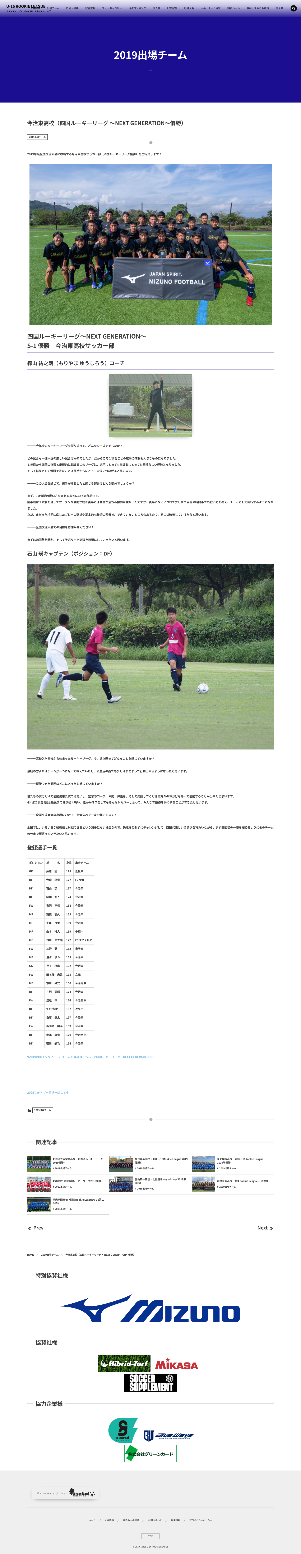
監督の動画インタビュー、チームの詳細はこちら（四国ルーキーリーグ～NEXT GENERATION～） (91, 1057)
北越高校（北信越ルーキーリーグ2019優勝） (78, 1181)
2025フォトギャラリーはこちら (48, 1093)
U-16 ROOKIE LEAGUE (25, 6)
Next (265, 1227)
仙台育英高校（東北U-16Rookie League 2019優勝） (161, 1160)
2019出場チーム (37, 137)
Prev (35, 1227)
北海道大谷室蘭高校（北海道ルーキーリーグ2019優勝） (78, 1160)
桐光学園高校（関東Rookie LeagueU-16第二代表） (78, 1201)
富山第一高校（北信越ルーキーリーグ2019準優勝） (160, 1181)
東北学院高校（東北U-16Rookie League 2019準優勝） (240, 1160)
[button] (294, 8)
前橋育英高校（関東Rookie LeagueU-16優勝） (244, 1181)
